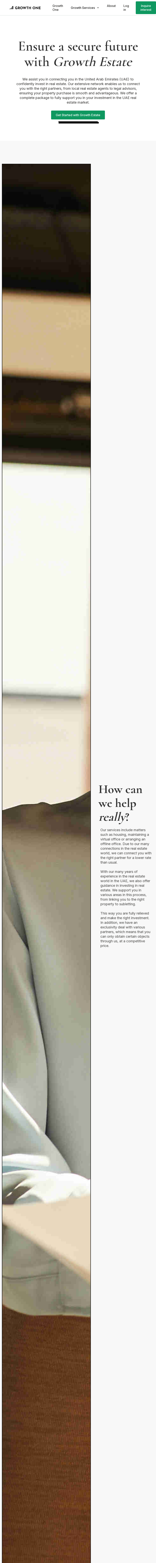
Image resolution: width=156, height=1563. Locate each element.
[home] (25, 7)
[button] (85, 7)
